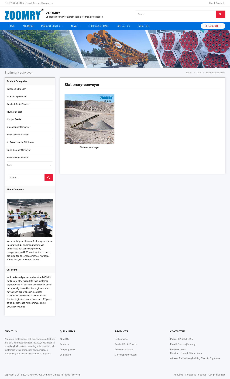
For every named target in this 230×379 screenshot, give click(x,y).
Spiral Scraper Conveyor (19, 150)
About (212, 3)
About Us (64, 339)
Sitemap (202, 374)
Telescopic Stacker (16, 89)
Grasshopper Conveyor (18, 127)
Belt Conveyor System (18, 134)
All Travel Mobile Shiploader (20, 142)
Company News (67, 349)
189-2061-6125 (16, 3)
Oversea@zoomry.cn (43, 3)
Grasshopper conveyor (126, 354)
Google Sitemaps (217, 374)
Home (12, 26)
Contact (220, 3)
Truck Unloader (14, 112)
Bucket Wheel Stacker (17, 157)
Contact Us (65, 354)
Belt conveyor (121, 339)
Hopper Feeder (14, 119)
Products (64, 344)
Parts (9, 165)
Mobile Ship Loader (16, 96)
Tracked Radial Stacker (18, 104)
